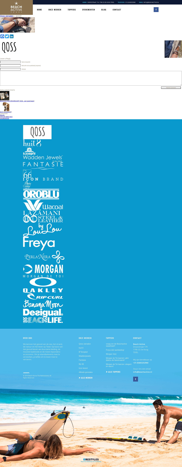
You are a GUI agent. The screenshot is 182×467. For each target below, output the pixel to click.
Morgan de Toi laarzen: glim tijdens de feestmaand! (117, 359)
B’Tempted (83, 352)
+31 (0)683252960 (140, 363)
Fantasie (82, 360)
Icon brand (83, 368)
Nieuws (2, 115)
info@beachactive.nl (151, 2)
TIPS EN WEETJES (6, 117)
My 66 (81, 364)
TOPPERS (72, 9)
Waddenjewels (85, 356)
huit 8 (81, 348)
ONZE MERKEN (55, 9)
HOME (39, 9)
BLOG (103, 9)
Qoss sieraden (6, 16)
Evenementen (88, 9)
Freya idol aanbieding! (115, 350)
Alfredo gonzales (86, 372)
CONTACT (117, 9)
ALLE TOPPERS (114, 372)
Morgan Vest (111, 354)
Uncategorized (4, 118)
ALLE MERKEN (87, 377)
